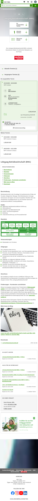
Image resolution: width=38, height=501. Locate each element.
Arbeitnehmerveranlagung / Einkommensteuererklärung (16, 303)
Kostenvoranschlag (19, 128)
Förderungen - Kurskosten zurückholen (15, 180)
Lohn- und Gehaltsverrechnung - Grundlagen (13, 384)
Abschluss (7, 178)
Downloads (7, 184)
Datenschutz (27, 470)
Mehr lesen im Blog (9, 182)
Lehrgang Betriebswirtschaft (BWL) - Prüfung (13, 356)
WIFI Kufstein (12, 91)
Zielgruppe (7, 175)
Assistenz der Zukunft (7, 389)
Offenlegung (19, 470)
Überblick (6, 171)
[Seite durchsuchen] (16, 5)
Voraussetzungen (9, 173)
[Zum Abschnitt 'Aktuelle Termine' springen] (19, 32)
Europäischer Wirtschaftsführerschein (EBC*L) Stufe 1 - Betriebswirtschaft (16, 380)
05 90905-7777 (21, 481)
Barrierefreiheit (15, 471)
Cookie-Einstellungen (8, 470)
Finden (31, 5)
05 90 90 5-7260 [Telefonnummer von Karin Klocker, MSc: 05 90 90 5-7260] (12, 404)
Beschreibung (8, 169)
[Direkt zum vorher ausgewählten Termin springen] (19, 25)
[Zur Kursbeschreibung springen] (19, 39)
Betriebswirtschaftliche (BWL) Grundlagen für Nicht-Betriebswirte (18, 374)
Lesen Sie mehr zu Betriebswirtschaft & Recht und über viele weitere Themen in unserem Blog (18, 333)
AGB (34, 470)
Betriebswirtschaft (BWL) (9, 9)
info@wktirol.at (21, 484)
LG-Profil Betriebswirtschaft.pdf (10, 342)
